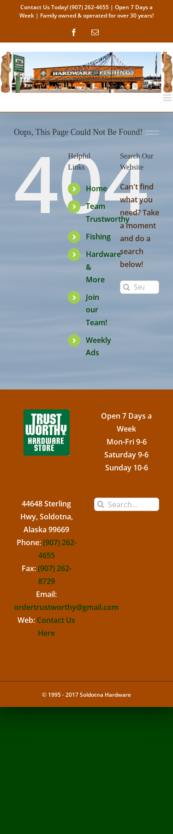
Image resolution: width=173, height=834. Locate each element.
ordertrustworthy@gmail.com (66, 607)
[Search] (126, 287)
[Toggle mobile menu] (168, 98)
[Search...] (139, 287)
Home (96, 188)
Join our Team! (96, 309)
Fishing (98, 236)
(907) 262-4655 (89, 7)
